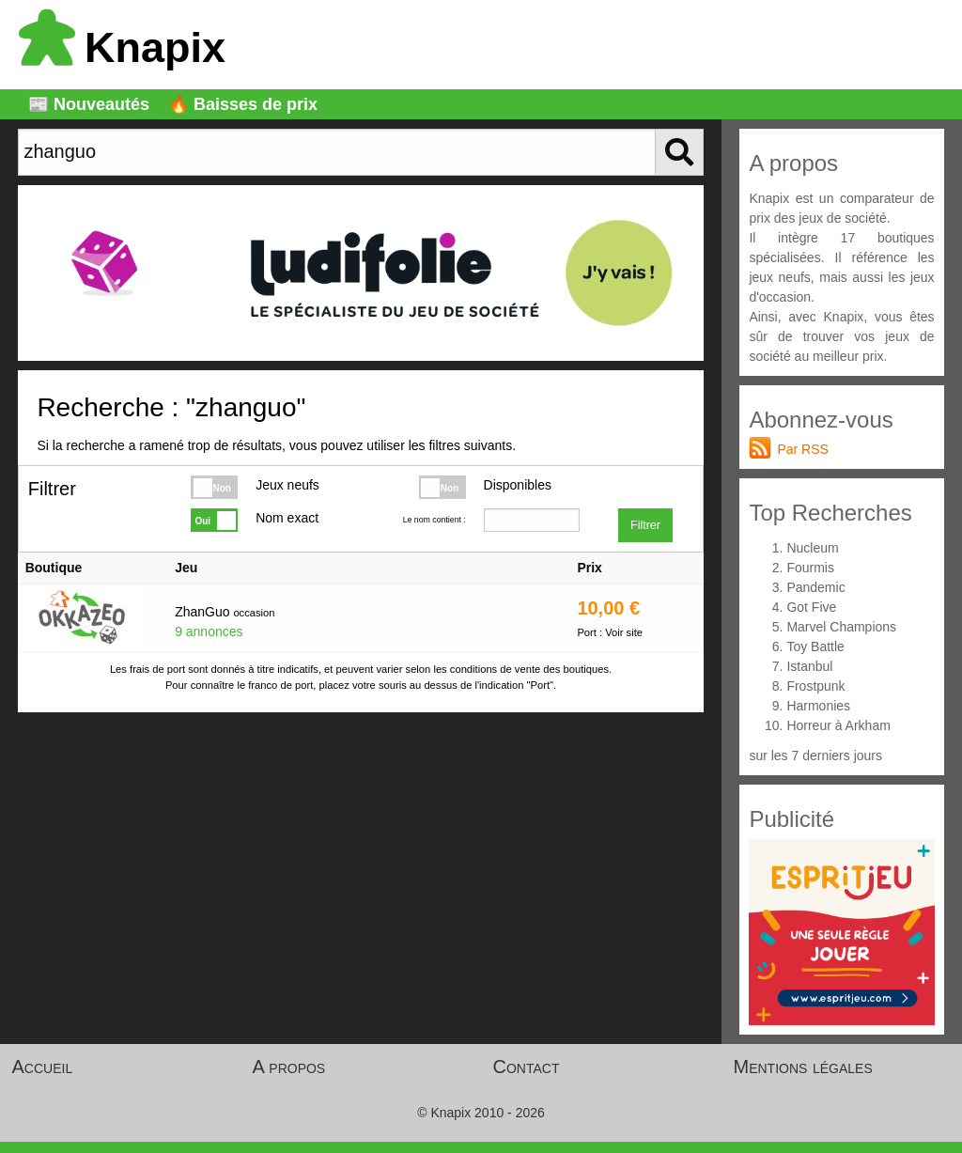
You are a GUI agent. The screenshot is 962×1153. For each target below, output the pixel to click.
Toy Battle (815, 646)
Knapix (122, 47)
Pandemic (815, 587)
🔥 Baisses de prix (243, 104)
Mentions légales (803, 1066)
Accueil (42, 1066)
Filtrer (645, 525)
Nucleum (812, 547)
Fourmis (810, 567)
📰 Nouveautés (88, 104)
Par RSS (802, 449)
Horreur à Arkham (838, 725)
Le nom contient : (434, 519)
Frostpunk (815, 685)
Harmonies (818, 705)
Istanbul (809, 666)
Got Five (811, 607)
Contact (526, 1066)
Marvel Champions (841, 626)
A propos (289, 1066)
